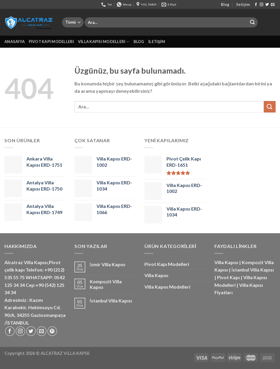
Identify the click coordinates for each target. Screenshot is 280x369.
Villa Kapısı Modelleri (103, 41)
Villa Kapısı (156, 275)
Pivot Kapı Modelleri (51, 41)
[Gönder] (252, 22)
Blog (225, 4)
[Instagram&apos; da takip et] (261, 5)
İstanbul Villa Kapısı (111, 300)
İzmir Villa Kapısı (107, 264)
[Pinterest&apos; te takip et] (52, 331)
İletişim (243, 4)
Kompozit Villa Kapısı (106, 284)
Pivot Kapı (228, 277)
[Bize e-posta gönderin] (272, 5)
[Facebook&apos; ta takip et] (256, 5)
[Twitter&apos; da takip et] (267, 5)
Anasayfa (14, 41)
